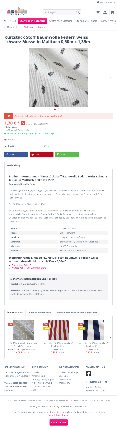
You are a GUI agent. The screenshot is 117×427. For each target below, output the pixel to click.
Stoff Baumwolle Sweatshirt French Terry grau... (23, 345)
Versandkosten (52, 400)
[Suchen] (78, 12)
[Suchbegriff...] (62, 12)
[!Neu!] (13, 21)
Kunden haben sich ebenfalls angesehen (77, 312)
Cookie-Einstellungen (68, 372)
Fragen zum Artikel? (20, 265)
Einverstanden (58, 422)
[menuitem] (62, 12)
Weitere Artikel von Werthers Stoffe (27, 267)
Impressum (64, 382)
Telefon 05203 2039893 (15, 383)
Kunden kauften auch (40, 312)
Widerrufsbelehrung (42, 382)
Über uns (63, 375)
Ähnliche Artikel (15, 312)
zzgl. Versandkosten (22, 130)
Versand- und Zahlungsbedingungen (43, 377)
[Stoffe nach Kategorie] (32, 21)
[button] (16, 154)
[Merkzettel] (98, 12)
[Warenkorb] (112, 12)
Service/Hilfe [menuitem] (105, 2)
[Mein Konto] (105, 12)
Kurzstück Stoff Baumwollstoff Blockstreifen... (58, 345)
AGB (34, 389)
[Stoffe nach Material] (60, 21)
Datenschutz (64, 379)
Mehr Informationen (58, 415)
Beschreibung (13, 165)
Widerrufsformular (41, 386)
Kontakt (35, 372)
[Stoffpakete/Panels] (86, 21)
